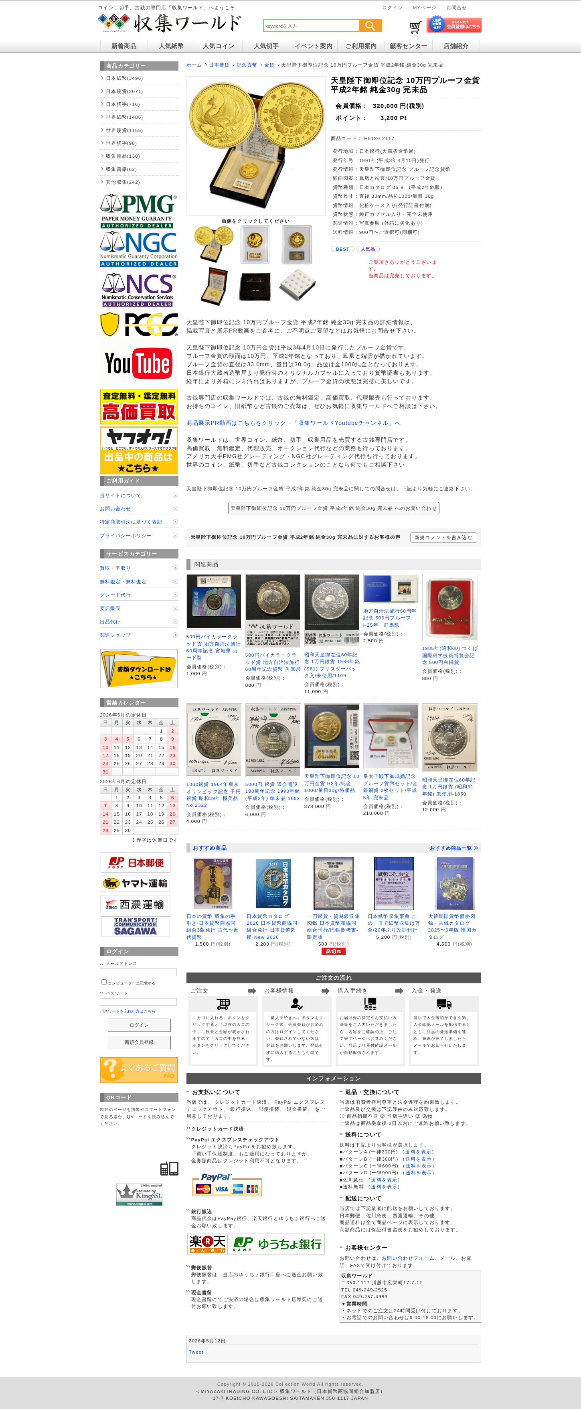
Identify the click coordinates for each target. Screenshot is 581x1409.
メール (447, 1258)
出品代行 (110, 621)
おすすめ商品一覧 (454, 848)
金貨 (269, 64)
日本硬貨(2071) (124, 91)
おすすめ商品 (210, 848)
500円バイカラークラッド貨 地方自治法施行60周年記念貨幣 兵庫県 (273, 662)
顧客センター (408, 46)
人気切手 (266, 46)
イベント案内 (313, 46)
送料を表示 (418, 1151)
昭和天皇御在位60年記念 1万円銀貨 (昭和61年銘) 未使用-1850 (449, 786)
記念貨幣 (247, 64)
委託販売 (110, 608)
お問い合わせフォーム (408, 1258)
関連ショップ (115, 635)
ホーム (194, 64)
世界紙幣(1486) (124, 117)
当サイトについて (121, 495)
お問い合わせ (115, 508)
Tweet (196, 1351)
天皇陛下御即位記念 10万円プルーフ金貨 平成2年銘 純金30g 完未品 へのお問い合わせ (334, 508)
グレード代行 (115, 594)
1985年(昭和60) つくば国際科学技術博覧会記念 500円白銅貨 (450, 655)
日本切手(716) (123, 104)
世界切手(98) (121, 143)
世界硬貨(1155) (124, 130)
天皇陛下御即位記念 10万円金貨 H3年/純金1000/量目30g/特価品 (332, 783)
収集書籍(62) (121, 169)
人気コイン (219, 46)
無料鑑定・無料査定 (123, 581)
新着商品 (124, 46)
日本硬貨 (219, 64)
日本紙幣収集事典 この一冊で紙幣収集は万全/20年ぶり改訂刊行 (394, 923)
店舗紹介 (456, 46)
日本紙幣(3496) (124, 78)
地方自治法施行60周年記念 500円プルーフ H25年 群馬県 (390, 617)
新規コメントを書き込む (444, 537)
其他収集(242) (123, 182)
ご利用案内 (361, 46)
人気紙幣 (171, 46)
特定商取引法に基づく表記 (131, 521)
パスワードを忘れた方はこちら (128, 1011)
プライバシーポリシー (126, 535)
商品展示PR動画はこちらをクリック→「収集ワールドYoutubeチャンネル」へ (293, 423)
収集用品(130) (123, 155)
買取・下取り (115, 568)
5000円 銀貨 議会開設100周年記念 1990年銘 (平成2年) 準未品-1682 (272, 791)
